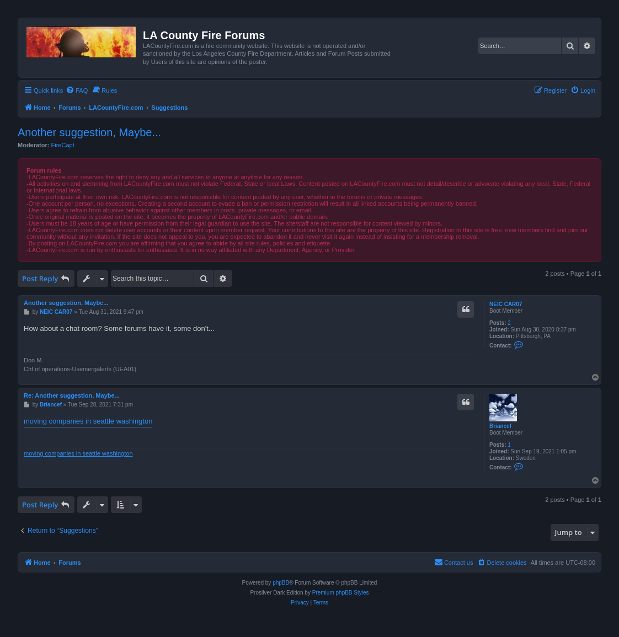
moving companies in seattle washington (88, 421)
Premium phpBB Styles (340, 593)
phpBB (281, 583)
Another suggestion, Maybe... (89, 132)
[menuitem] (77, 90)
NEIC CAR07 (505, 304)
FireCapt (62, 145)
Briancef (500, 426)
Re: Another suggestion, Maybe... (72, 395)
